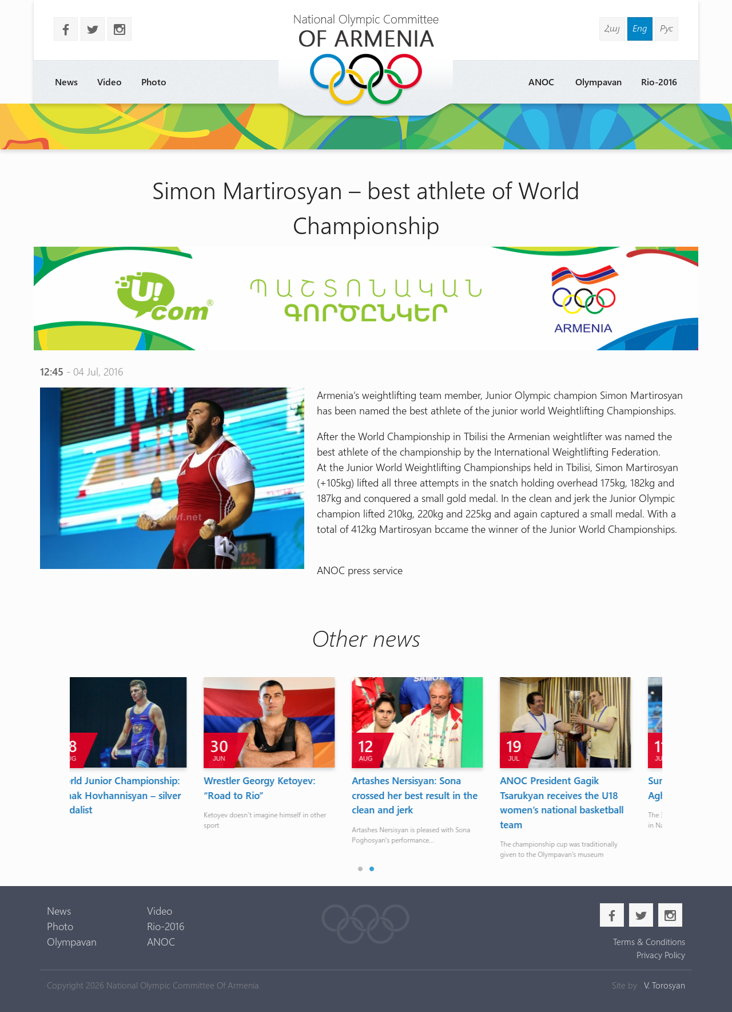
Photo (153, 82)
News (66, 82)
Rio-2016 (659, 82)
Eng (639, 28)
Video (109, 82)
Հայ (612, 28)
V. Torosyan (664, 985)
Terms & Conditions (649, 941)
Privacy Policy (660, 954)
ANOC (541, 82)
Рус (666, 28)
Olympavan (598, 82)
